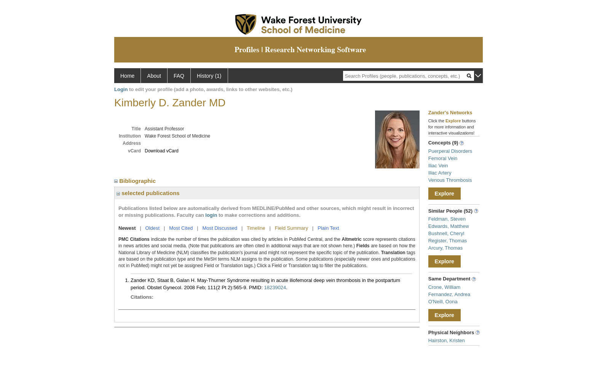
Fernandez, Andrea (449, 294)
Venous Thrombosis (450, 180)
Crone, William (444, 287)
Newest (127, 228)
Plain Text (328, 228)
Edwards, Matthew (448, 226)
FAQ (179, 76)
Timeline (256, 228)
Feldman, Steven (447, 219)
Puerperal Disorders (450, 151)
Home (127, 76)
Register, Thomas (447, 240)
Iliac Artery (440, 173)
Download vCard (162, 151)
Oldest (152, 228)
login (211, 215)
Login (121, 89)
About (154, 76)
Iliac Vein (438, 165)
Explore (444, 194)
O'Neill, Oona (443, 301)
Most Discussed (219, 228)
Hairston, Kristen (446, 340)
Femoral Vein (443, 158)
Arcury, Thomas (445, 248)
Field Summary (291, 228)
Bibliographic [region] (135, 181)
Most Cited (181, 228)
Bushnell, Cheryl (446, 233)
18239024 (275, 287)
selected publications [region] (148, 193)
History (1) (209, 76)
